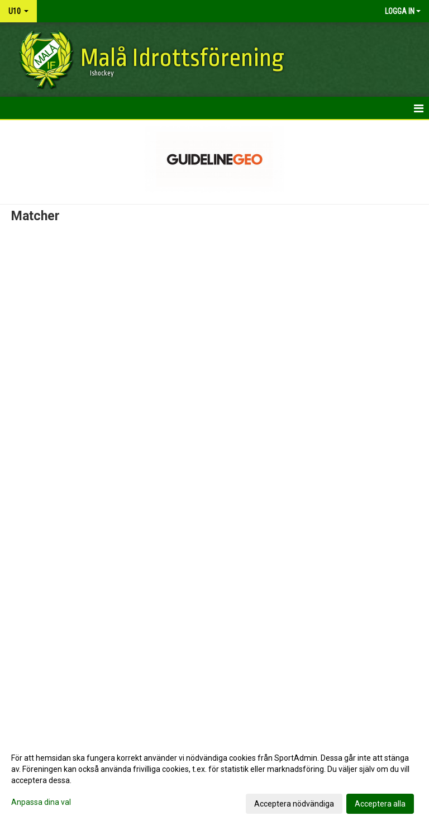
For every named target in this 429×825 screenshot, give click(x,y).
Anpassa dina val (41, 802)
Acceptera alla (380, 803)
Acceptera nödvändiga (294, 803)
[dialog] (214, 780)
